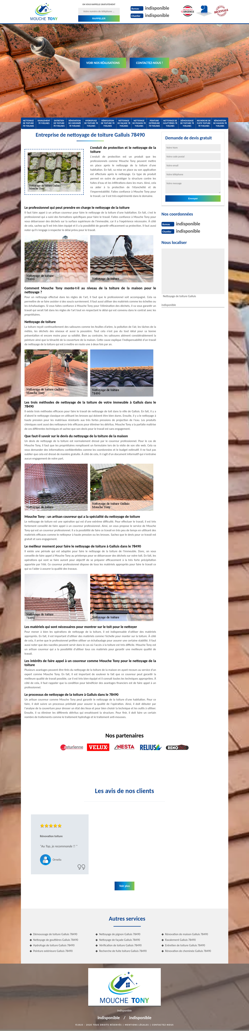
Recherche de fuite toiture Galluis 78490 (123, 951)
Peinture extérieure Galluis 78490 (53, 951)
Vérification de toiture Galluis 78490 (120, 945)
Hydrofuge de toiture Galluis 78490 (54, 945)
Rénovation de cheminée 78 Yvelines (74, 123)
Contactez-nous (163, 1025)
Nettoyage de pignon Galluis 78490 (119, 934)
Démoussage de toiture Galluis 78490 (55, 934)
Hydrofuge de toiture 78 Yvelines (91, 123)
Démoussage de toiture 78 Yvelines (187, 123)
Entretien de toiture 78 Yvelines (59, 123)
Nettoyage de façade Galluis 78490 (119, 940)
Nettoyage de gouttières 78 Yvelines (170, 123)
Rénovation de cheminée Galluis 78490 (188, 951)
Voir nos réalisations (103, 63)
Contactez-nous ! (149, 63)
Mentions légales (137, 1025)
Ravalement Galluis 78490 (180, 940)
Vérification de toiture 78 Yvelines (107, 123)
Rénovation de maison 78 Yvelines (220, 123)
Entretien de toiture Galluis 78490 (185, 945)
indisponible (157, 8)
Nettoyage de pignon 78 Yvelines (139, 123)
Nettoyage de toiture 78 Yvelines (28, 123)
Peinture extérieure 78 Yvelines (154, 123)
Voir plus (124, 886)
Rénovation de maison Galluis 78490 (186, 934)
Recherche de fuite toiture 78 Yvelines (204, 123)
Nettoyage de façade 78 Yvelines (123, 123)
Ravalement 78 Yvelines (44, 121)
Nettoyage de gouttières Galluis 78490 (55, 940)
